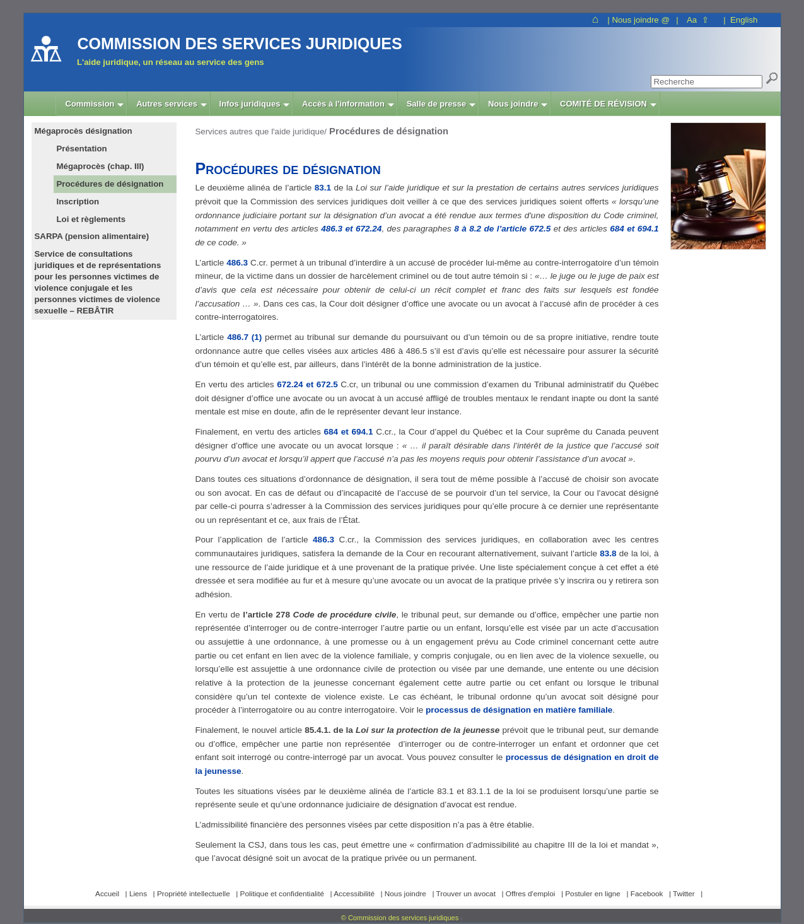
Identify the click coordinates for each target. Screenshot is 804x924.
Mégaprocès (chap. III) (100, 166)
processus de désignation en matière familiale (519, 710)
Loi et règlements (91, 219)
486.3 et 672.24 (351, 228)
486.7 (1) (244, 337)
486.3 (237, 262)
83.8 (608, 553)
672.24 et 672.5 (307, 384)
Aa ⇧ (698, 20)
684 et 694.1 (634, 228)
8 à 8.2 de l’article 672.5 (502, 228)
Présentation (82, 148)
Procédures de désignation (110, 184)
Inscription (78, 201)
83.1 (323, 187)
